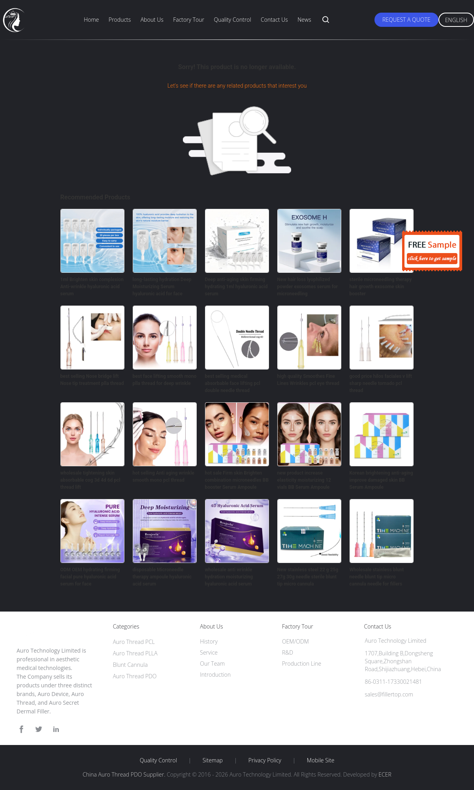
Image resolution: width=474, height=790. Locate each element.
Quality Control (232, 19)
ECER (384, 774)
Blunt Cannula (130, 664)
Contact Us (274, 19)
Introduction (215, 674)
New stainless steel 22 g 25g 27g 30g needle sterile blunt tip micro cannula (308, 577)
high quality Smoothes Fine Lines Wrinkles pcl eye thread (308, 379)
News (304, 19)
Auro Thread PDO (135, 676)
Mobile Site (320, 760)
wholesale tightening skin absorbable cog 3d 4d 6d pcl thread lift (90, 480)
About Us (152, 19)
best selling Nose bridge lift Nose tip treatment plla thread (92, 379)
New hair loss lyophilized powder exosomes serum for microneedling (307, 286)
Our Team (212, 663)
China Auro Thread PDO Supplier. (125, 774)
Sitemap (213, 760)
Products (120, 19)
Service (209, 652)
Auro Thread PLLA (135, 653)
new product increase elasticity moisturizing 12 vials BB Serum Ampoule (304, 480)
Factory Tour (188, 19)
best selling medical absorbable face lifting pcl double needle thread (232, 383)
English (456, 20)
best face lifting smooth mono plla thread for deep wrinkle (165, 379)
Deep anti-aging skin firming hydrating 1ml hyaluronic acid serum (236, 286)
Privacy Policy (264, 760)
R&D (287, 652)
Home (91, 19)
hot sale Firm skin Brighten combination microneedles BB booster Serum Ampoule (237, 480)
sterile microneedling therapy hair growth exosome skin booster (381, 286)
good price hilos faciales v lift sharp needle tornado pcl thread (381, 383)
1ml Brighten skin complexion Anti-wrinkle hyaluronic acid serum (92, 286)
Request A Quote (406, 19)
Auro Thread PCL (134, 642)
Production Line (301, 663)
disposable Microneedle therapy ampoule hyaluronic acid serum (162, 577)
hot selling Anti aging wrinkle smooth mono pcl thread (163, 476)
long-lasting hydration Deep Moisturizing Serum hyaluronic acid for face (162, 286)
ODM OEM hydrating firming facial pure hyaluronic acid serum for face (90, 577)
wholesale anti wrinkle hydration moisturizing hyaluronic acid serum (229, 577)
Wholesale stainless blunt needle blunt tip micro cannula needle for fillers (377, 577)
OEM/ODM (295, 641)
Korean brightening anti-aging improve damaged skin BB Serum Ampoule (381, 480)
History (209, 641)
